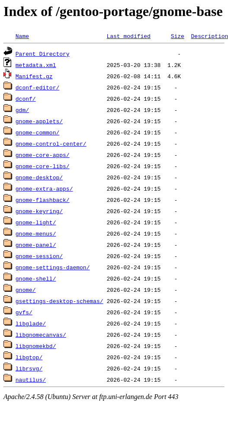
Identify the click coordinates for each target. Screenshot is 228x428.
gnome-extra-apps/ (44, 188)
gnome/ (26, 290)
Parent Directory (43, 53)
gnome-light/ (36, 222)
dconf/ (26, 98)
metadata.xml (36, 65)
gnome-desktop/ (39, 177)
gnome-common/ (37, 132)
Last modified (128, 36)
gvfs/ (24, 312)
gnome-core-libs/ (43, 166)
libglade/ (31, 323)
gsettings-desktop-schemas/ (59, 301)
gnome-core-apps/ (43, 155)
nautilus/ (31, 379)
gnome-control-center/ (51, 143)
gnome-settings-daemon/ (53, 267)
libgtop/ (29, 357)
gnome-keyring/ (39, 211)
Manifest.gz (34, 76)
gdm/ (22, 110)
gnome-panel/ (36, 245)
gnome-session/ (39, 256)
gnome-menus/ (36, 233)
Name (22, 36)
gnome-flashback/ (43, 200)
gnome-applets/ (39, 121)
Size (177, 36)
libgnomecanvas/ (41, 335)
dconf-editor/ (37, 87)
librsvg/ (29, 368)
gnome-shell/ (36, 278)
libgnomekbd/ (36, 346)
